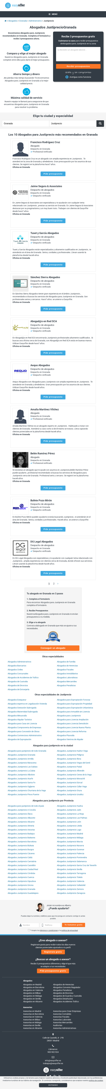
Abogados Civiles (15, 669)
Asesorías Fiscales (61, 1017)
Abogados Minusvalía (17, 715)
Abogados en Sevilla (32, 999)
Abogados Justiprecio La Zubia (21, 771)
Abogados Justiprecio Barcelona (22, 841)
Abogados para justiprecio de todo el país (26, 806)
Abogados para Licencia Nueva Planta (74, 727)
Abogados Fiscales (65, 669)
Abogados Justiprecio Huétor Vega (72, 751)
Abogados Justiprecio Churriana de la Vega (27, 790)
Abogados (27, 981)
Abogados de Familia (66, 662)
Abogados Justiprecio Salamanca (72, 861)
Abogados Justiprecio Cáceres (21, 853)
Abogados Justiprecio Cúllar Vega (72, 786)
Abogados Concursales (18, 673)
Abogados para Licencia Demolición (72, 723)
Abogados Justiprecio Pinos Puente (23, 794)
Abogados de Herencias (67, 666)
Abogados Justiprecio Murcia (70, 841)
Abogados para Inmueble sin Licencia (73, 712)
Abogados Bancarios (17, 666)
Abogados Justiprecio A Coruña (22, 810)
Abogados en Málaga (32, 996)
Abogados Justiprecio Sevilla (69, 869)
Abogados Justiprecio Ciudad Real (23, 869)
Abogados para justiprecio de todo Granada (27, 751)
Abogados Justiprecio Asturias (21, 830)
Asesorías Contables (62, 1014)
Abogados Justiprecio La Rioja (70, 814)
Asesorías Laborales (62, 1020)
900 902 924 (53, 1052)
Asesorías (27, 1007)
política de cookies (96, 1080)
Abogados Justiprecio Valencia (70, 881)
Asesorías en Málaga (32, 1022)
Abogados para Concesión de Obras (23, 731)
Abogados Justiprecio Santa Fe (21, 782)
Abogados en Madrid (32, 984)
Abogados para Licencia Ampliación (72, 719)
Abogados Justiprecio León (69, 822)
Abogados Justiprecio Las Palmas (72, 818)
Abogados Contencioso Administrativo (25, 735)
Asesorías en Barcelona (33, 1014)
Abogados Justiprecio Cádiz (20, 857)
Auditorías (57, 1025)
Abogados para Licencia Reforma (71, 731)
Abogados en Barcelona (33, 987)
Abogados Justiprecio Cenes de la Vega (74, 775)
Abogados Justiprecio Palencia (70, 853)
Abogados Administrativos (19, 662)
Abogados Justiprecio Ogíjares (21, 786)
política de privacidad (69, 930)
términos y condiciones (49, 930)
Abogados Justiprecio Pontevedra (72, 857)
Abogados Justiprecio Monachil (71, 778)
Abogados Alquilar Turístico (20, 719)
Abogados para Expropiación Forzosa (73, 700)
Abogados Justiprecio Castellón (22, 865)
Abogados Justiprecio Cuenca (21, 877)
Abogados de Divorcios (18, 685)
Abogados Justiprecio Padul (69, 767)
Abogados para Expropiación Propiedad (74, 704)
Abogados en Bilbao (32, 993)
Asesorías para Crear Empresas (67, 1011)
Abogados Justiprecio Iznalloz (70, 794)
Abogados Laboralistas (67, 677)
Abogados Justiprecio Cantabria (22, 861)
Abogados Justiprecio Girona (20, 885)
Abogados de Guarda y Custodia (67, 996)
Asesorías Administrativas (64, 1028)
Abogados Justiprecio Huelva (70, 806)
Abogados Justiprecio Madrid (70, 834)
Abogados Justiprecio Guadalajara (23, 893)
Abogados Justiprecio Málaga (70, 837)
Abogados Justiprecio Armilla (21, 759)
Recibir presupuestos (78, 66)
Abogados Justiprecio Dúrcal (69, 782)
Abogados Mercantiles (67, 681)
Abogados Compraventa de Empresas (24, 727)
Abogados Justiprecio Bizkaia (21, 845)
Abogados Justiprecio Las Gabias (22, 767)
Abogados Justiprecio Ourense (70, 849)
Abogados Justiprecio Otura (69, 790)
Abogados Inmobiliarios (67, 673)
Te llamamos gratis (74, 925)
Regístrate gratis (53, 952)
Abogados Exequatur (17, 700)
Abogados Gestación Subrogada (22, 708)
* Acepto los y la (53, 930)
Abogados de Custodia (18, 681)
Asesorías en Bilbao (31, 1020)
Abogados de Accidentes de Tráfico (23, 677)
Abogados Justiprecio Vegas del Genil (73, 763)
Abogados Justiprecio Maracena (22, 763)
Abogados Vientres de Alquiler (70, 739)
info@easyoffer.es (53, 1060)
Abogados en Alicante (32, 1001)
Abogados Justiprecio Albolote (21, 775)
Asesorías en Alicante (32, 1028)
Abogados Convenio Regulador (66, 987)
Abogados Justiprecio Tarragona (71, 873)
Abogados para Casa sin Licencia (22, 723)
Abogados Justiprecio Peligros (70, 755)
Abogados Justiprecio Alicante (21, 822)
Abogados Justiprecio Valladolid (71, 885)
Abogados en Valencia (33, 990)
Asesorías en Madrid (32, 1011)
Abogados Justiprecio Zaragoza (71, 893)
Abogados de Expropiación (19, 739)
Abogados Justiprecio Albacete (21, 818)
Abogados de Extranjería (18, 689)
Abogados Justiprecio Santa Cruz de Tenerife (76, 865)
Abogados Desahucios (63, 999)
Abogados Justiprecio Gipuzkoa (22, 881)
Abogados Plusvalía (65, 735)
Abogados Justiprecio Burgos (21, 849)
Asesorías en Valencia (32, 1017)
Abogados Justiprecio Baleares (21, 837)
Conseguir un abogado (53, 648)
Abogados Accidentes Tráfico (66, 1001)
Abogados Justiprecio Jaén (69, 810)
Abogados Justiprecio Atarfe (20, 778)
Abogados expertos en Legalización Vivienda (27, 704)
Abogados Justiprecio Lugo (69, 830)
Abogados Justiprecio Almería (21, 826)
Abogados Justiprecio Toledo (70, 877)
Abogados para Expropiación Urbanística (75, 708)
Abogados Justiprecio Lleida (69, 826)
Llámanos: (53, 1049)
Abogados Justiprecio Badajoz (21, 834)
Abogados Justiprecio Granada (21, 755)
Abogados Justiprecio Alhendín (70, 771)
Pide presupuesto (53, 174)
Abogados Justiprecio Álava (20, 814)
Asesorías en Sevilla (31, 1025)
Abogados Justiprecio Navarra (70, 845)
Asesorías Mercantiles (62, 1022)
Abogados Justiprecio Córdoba (21, 873)
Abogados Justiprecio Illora (69, 759)
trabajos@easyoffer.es (53, 1063)
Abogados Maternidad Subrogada (23, 712)
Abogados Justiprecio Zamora (70, 889)
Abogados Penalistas (66, 685)
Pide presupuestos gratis (53, 971)
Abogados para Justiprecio (69, 715)
